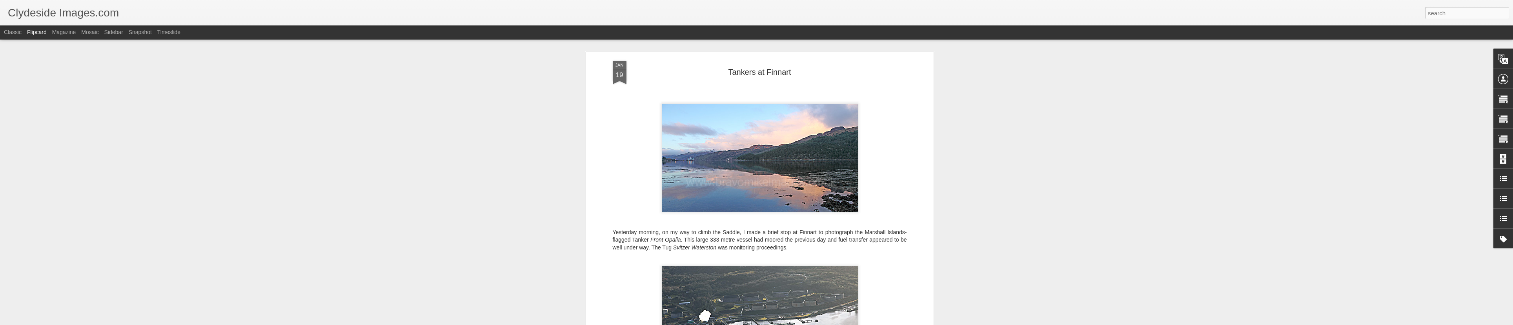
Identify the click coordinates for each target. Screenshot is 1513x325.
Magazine (64, 32)
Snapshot (140, 32)
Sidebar (113, 32)
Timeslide (168, 32)
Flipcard (37, 32)
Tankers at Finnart (759, 72)
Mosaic (89, 32)
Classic (13, 32)
